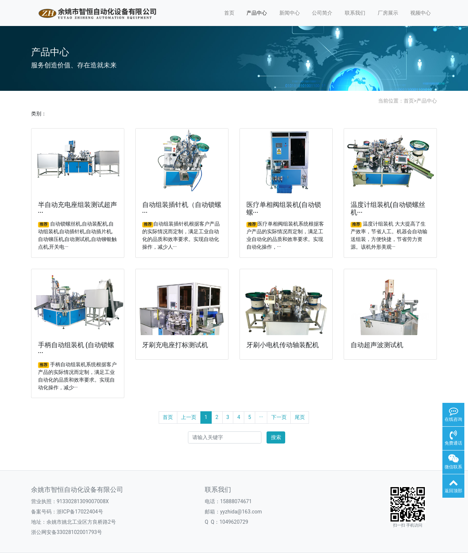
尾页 (300, 417)
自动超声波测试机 (377, 345)
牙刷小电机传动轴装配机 (282, 345)
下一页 (279, 417)
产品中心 (256, 13)
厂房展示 (388, 13)
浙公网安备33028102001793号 (66, 532)
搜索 (276, 437)
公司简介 (322, 13)
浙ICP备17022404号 (80, 512)
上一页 (188, 417)
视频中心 (420, 13)
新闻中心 (289, 13)
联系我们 (355, 13)
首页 (229, 13)
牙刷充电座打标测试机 (175, 345)
